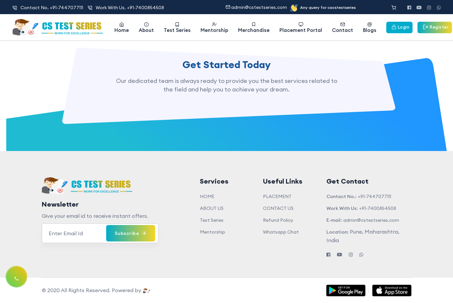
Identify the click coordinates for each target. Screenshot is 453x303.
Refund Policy (278, 220)
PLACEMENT (277, 196)
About (146, 27)
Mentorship (214, 27)
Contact (342, 27)
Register (435, 27)
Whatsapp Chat (281, 232)
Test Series (177, 27)
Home (121, 27)
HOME (207, 196)
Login (400, 27)
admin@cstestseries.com (257, 7)
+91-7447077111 (374, 196)
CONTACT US (278, 208)
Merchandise (254, 27)
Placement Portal (300, 27)
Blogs (369, 27)
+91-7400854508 (377, 208)
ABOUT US (212, 208)
